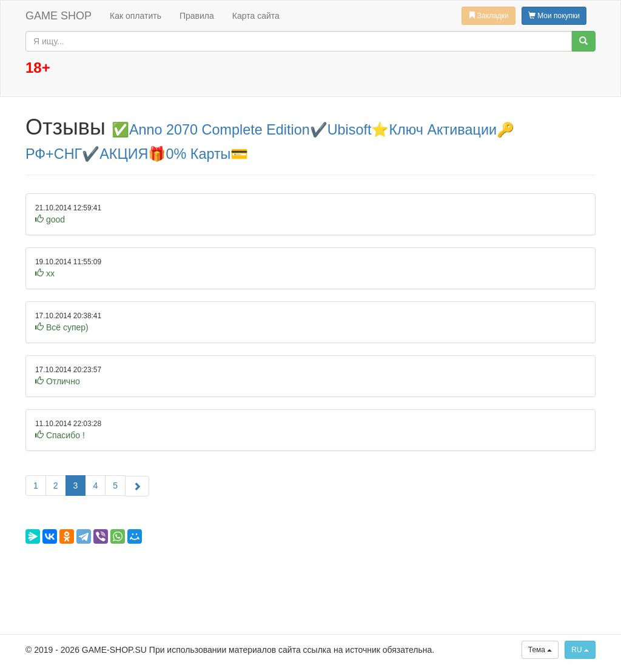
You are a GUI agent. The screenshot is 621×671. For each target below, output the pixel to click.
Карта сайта (256, 16)
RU (580, 650)
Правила (197, 16)
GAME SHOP (58, 16)
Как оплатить (135, 16)
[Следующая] (137, 486)
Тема (540, 650)
